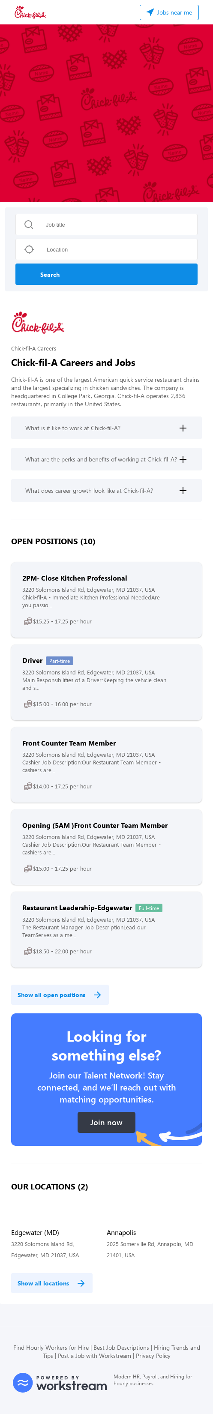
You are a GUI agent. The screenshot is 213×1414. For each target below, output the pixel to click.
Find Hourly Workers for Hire (51, 1347)
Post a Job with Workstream (94, 1355)
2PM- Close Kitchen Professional (74, 577)
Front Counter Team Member (69, 742)
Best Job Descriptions (121, 1347)
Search (50, 274)
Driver (32, 660)
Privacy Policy (153, 1355)
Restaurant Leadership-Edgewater (77, 907)
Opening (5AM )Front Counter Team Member (95, 825)
